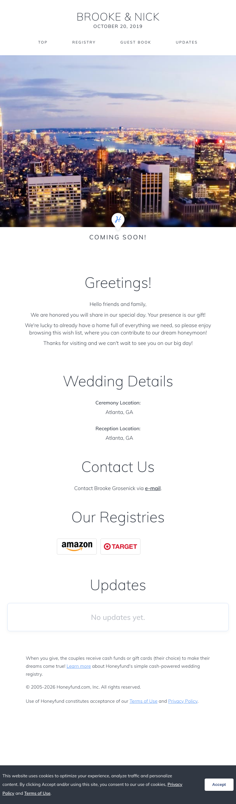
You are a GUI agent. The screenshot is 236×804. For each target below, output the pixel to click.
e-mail (153, 488)
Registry (84, 42)
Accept (219, 784)
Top (43, 42)
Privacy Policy (182, 701)
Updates (187, 42)
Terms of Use (144, 701)
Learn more (79, 666)
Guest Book (135, 42)
